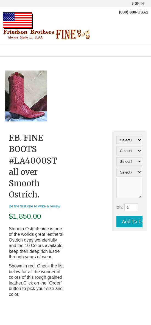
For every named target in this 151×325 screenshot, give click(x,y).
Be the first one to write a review (34, 206)
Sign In (138, 4)
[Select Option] (129, 140)
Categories (75, 50)
